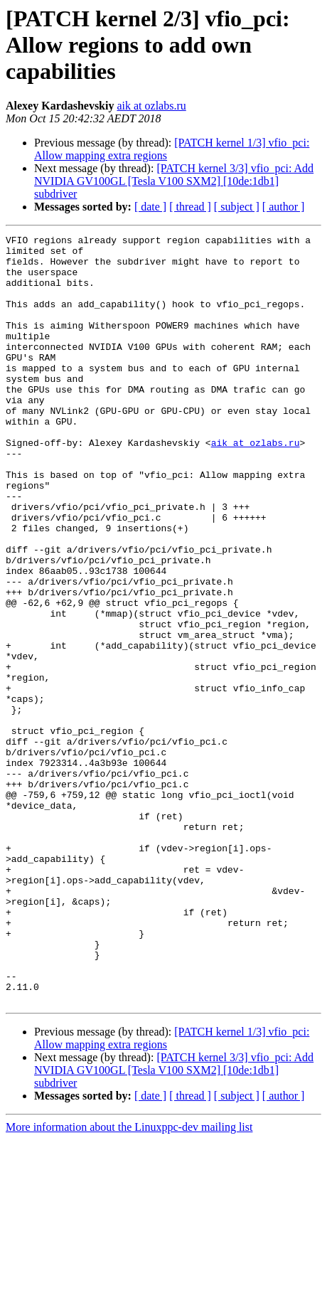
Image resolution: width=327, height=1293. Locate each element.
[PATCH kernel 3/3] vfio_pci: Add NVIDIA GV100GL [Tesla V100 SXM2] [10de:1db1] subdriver (173, 181)
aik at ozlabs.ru (151, 106)
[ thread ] (190, 207)
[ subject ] (236, 207)
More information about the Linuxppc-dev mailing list (129, 1281)
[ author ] (283, 207)
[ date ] (150, 207)
